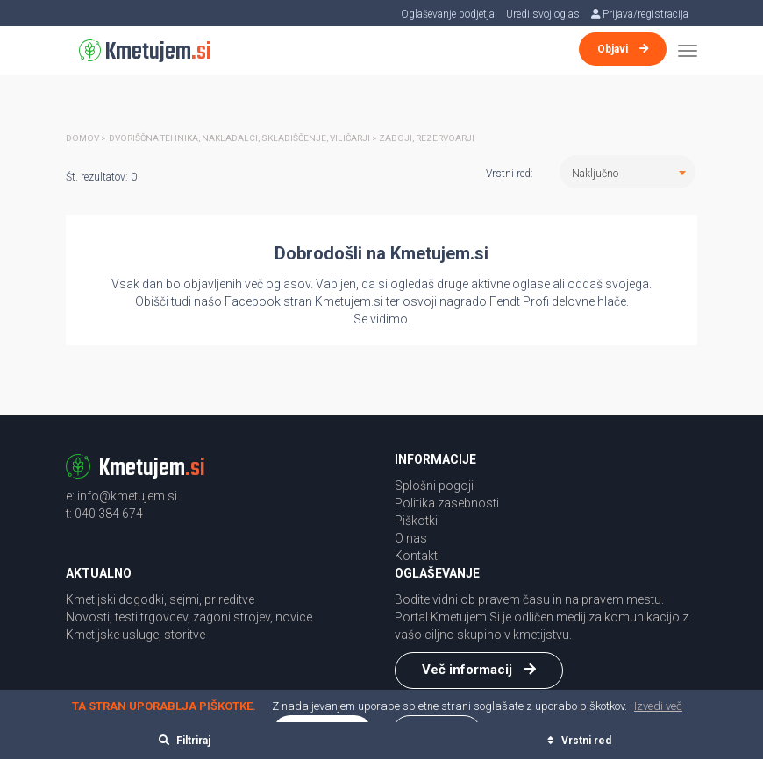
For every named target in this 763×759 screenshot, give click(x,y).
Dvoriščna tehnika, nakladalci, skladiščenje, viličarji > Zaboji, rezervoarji (292, 138)
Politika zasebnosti (447, 503)
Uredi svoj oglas (542, 14)
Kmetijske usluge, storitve (135, 635)
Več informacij (479, 669)
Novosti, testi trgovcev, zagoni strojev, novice (189, 617)
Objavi (623, 49)
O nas (411, 538)
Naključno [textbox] (595, 173)
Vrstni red (579, 740)
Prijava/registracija (639, 14)
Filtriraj (184, 740)
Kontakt (416, 556)
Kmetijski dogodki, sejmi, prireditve (160, 599)
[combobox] (627, 171)
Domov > (86, 138)
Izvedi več (658, 706)
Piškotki (416, 521)
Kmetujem (145, 52)
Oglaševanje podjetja (447, 14)
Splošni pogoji (434, 486)
